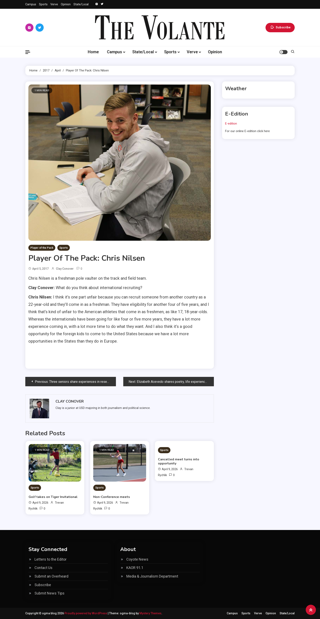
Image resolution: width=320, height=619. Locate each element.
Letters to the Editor (50, 559)
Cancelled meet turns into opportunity (178, 461)
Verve (54, 4)
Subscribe (280, 27)
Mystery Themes (150, 613)
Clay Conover (65, 268)
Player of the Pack (41, 247)
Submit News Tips (49, 593)
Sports (43, 4)
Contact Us (43, 568)
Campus (30, 4)
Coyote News (137, 559)
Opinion (66, 4)
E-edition (231, 123)
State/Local (81, 4)
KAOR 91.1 (134, 568)
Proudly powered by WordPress (86, 613)
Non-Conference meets (111, 497)
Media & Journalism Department (152, 576)
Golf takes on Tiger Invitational (53, 497)
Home (93, 51)
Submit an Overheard (51, 576)
